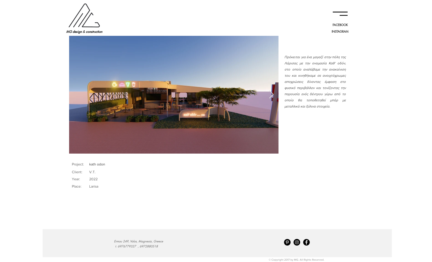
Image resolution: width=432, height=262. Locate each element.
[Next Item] (271, 94)
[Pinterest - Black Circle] (287, 242)
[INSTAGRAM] (340, 31)
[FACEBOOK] (340, 24)
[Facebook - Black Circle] (306, 242)
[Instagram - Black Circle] (297, 242)
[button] (340, 14)
